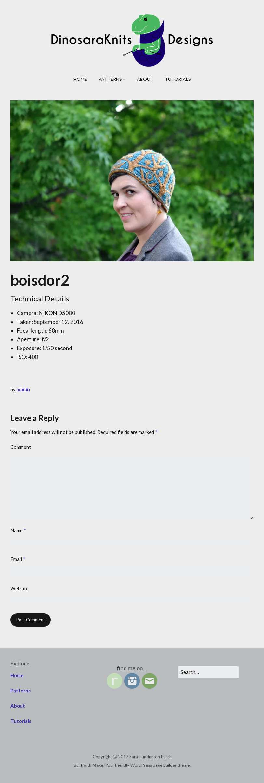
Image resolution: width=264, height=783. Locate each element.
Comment (20, 447)
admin (23, 389)
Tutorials (178, 79)
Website (19, 588)
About (145, 79)
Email (17, 559)
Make (97, 765)
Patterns (110, 79)
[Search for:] (208, 672)
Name (18, 530)
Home (80, 79)
